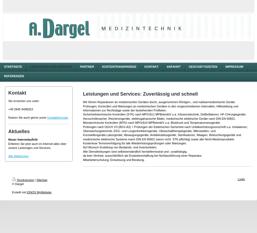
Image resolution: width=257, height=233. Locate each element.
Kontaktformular (57, 117)
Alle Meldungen (18, 156)
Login (241, 179)
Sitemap (41, 180)
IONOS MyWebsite (39, 192)
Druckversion (23, 180)
